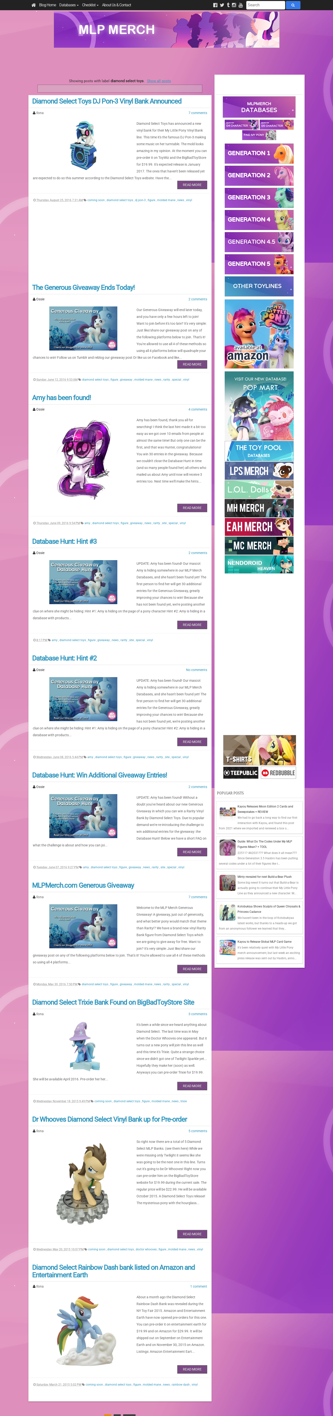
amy (88, 506)
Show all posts (159, 81)
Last (129, 1339)
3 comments (197, 946)
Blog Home (47, 5)
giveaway (126, 362)
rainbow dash (181, 1306)
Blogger (209, 1406)
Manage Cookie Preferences (171, 1406)
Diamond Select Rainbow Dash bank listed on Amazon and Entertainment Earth (113, 1193)
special (177, 362)
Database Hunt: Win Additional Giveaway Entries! (99, 731)
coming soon (96, 190)
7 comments (197, 113)
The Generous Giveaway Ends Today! (83, 277)
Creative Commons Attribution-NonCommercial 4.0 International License (184, 1397)
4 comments (197, 392)
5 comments (197, 1052)
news (181, 190)
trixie (183, 1022)
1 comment (198, 1208)
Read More (192, 175)
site (164, 506)
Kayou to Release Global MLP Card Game (264, 941)
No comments (196, 639)
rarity (167, 362)
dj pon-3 (140, 190)
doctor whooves (146, 1171)
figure (152, 190)
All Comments (229, 1378)
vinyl (189, 190)
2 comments (197, 289)
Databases (69, 5)
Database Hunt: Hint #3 (64, 524)
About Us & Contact (116, 5)
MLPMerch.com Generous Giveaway (83, 831)
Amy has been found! (61, 381)
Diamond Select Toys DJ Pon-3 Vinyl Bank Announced (106, 101)
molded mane (166, 190)
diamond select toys (120, 190)
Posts (223, 1369)
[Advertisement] (166, 61)
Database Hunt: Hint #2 (64, 628)
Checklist (90, 5)
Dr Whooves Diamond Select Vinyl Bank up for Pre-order (109, 1041)
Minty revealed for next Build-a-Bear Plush (265, 876)
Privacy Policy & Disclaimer (135, 1406)
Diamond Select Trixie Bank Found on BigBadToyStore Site (113, 934)
